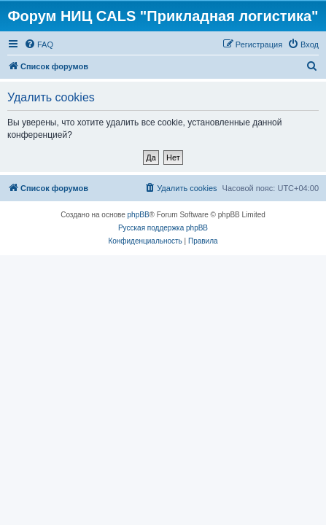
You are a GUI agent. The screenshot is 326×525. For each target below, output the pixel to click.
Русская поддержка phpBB (163, 228)
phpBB (139, 215)
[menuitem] (38, 44)
